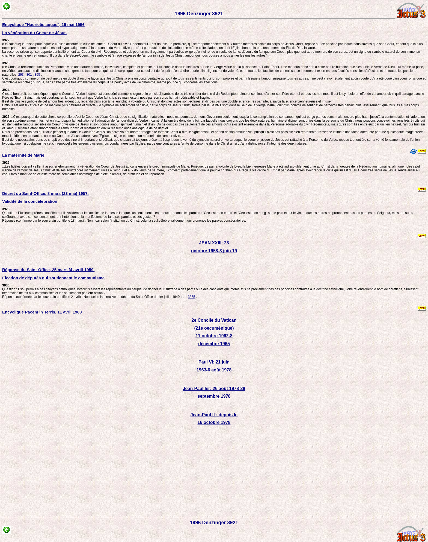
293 (21, 75)
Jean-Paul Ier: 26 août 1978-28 (214, 388)
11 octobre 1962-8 (213, 335)
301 (29, 75)
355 (37, 75)
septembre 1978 (214, 396)
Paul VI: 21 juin (214, 362)
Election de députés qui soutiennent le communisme (53, 278)
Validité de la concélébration (29, 201)
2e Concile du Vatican (214, 320)
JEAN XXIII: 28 (214, 243)
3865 (191, 297)
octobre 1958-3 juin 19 (214, 250)
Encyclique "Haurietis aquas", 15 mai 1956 (43, 24)
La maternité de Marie (23, 155)
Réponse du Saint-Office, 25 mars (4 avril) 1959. (48, 269)
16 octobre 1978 (214, 422)
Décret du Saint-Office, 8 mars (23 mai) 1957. (45, 193)
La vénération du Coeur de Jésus (34, 32)
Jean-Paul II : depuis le (214, 414)
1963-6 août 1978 (214, 370)
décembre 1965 (214, 343)
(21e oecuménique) (214, 328)
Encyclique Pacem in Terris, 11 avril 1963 (42, 312)
